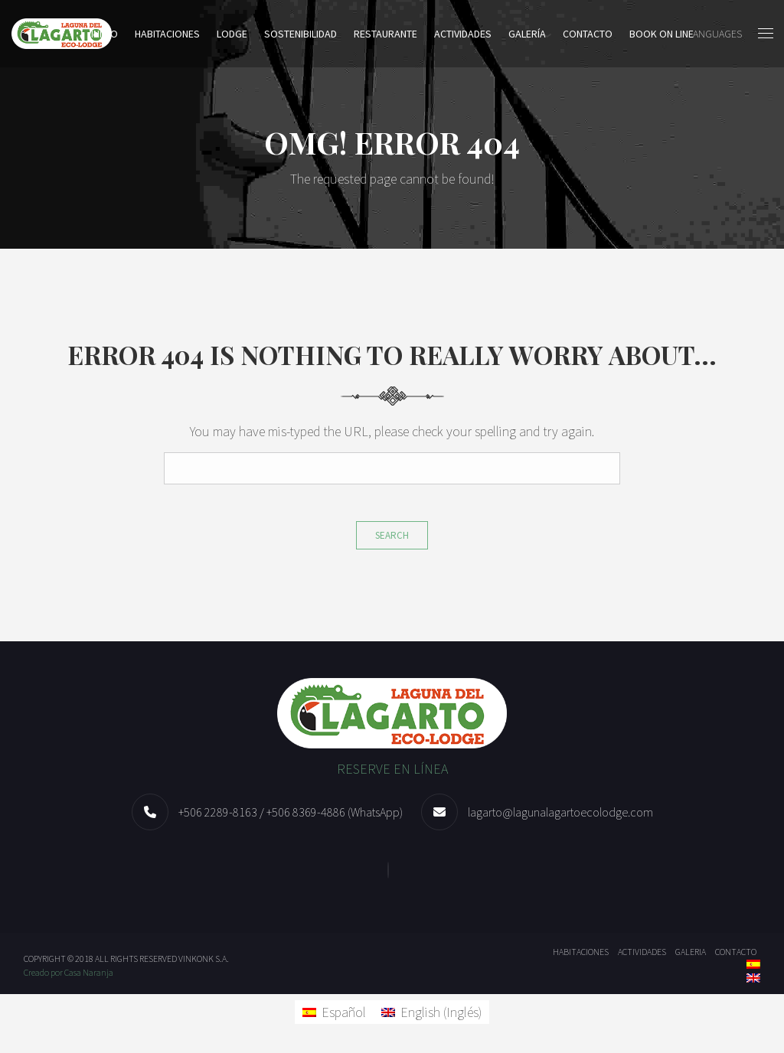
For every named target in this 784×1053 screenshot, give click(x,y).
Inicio (104, 34)
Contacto (587, 34)
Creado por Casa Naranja (68, 972)
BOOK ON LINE (661, 34)
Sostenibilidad (300, 34)
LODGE (232, 34)
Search (392, 535)
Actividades (463, 34)
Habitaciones (167, 34)
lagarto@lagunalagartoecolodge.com (560, 812)
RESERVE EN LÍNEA (392, 769)
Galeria (690, 951)
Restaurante (385, 34)
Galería (527, 34)
